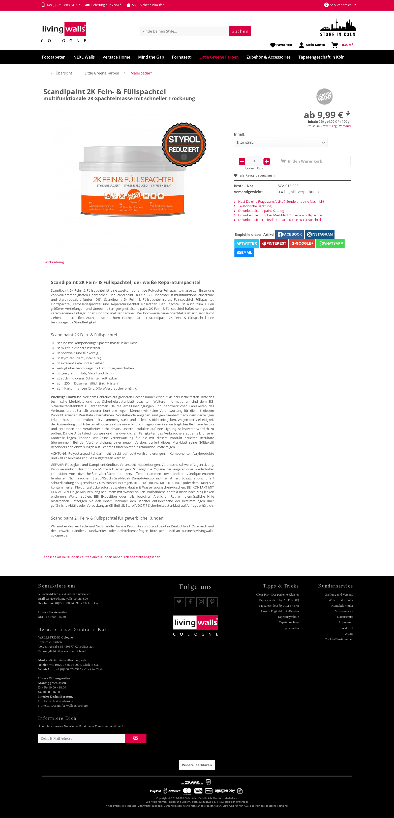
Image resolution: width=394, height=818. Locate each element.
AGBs (349, 633)
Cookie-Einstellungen (339, 639)
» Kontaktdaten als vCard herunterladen (64, 594)
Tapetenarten (290, 628)
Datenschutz (345, 617)
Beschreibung (53, 262)
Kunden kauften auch (83, 557)
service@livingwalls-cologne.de (67, 598)
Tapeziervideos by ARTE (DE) (279, 600)
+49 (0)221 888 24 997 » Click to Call (74, 603)
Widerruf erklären (197, 765)
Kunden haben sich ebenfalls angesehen (130, 557)
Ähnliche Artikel (55, 557)
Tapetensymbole (288, 617)
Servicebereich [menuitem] (338, 5)
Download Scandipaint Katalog (259, 210)
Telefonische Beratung (252, 206)
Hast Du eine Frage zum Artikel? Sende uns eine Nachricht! (279, 201)
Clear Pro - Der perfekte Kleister (277, 594)
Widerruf (347, 628)
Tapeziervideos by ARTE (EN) (279, 605)
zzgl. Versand (341, 126)
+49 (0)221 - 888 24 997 (60, 5)
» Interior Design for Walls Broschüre (63, 705)
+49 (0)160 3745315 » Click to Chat (78, 669)
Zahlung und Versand (339, 594)
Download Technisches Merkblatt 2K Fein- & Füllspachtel (278, 215)
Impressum (346, 622)
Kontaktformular (342, 605)
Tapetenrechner (289, 622)
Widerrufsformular (341, 600)
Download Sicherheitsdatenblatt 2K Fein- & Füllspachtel (277, 219)
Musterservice (344, 611)
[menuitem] (195, 31)
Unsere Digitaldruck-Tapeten (280, 611)
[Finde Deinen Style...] (195, 31)
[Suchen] (240, 31)
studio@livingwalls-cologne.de (66, 660)
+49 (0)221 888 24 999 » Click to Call (74, 665)
